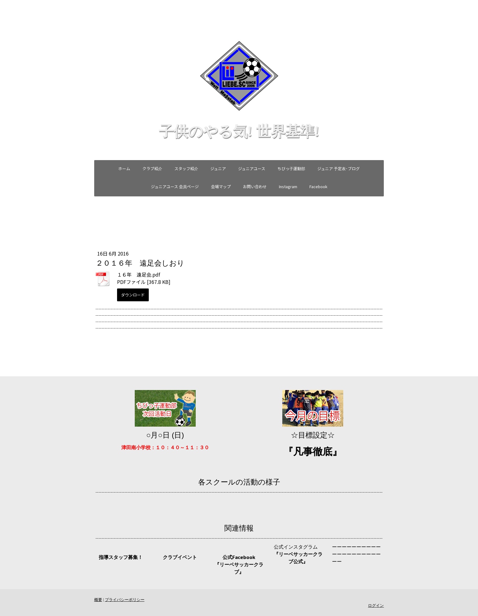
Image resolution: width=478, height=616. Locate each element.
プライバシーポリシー (123, 599)
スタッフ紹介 (186, 168)
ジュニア (218, 168)
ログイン (377, 605)
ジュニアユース (251, 168)
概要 (97, 599)
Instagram (288, 186)
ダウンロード (131, 295)
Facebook (318, 186)
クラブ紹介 (152, 168)
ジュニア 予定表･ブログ (338, 168)
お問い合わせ (255, 186)
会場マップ (221, 186)
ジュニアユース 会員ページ (175, 186)
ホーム (124, 168)
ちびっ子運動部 (291, 168)
